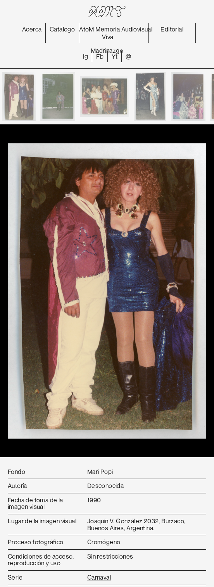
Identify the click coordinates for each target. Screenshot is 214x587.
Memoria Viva (107, 33)
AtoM (86, 29)
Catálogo (62, 29)
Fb (100, 56)
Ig (85, 56)
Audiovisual (136, 29)
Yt (114, 56)
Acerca (31, 29)
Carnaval (99, 577)
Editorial (171, 29)
